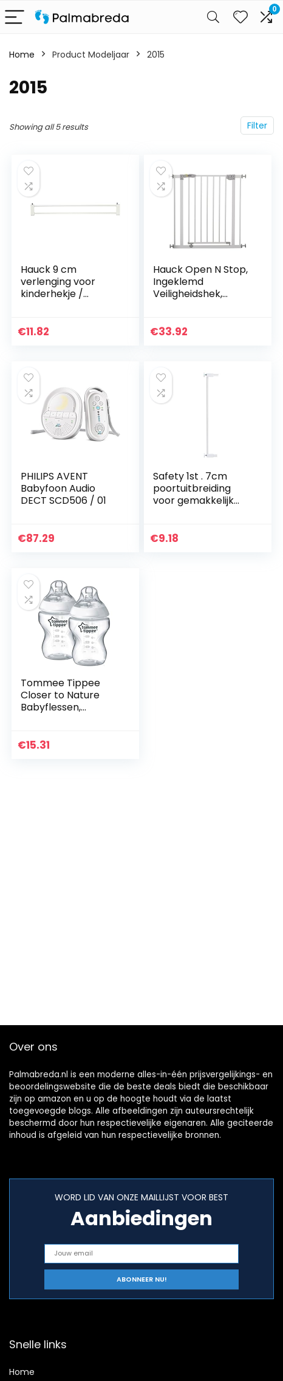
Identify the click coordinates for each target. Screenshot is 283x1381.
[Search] (213, 17)
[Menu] (14, 17)
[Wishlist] (240, 17)
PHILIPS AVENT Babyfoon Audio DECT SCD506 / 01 (63, 488)
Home (22, 54)
